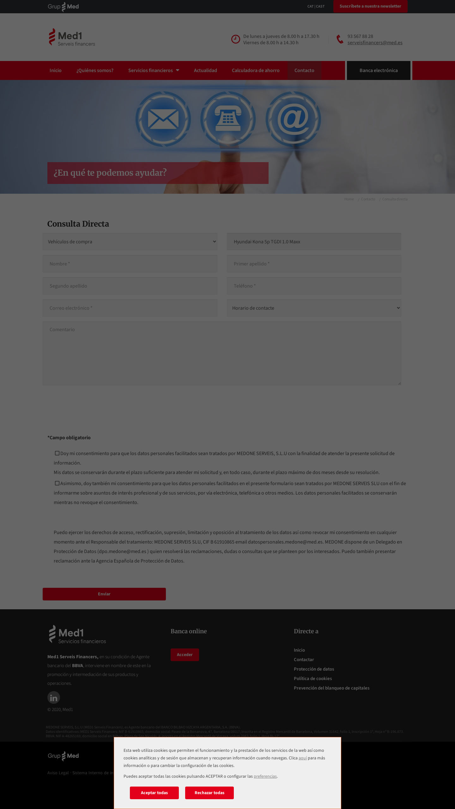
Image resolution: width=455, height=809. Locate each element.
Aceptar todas (154, 793)
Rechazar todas (209, 793)
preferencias (265, 776)
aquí (303, 758)
